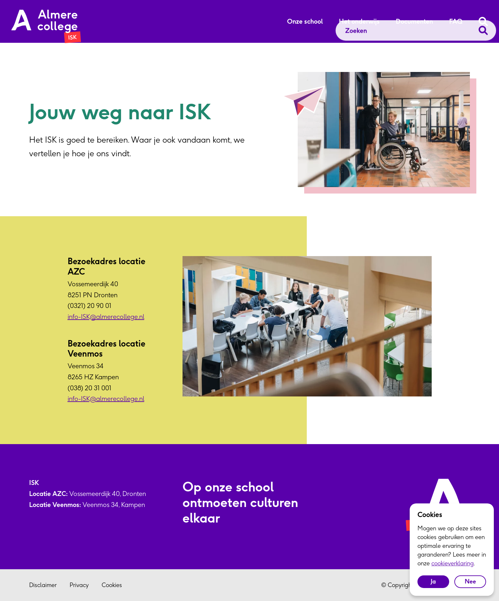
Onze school (305, 21)
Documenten (414, 21)
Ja (433, 581)
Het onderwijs (359, 21)
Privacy (79, 585)
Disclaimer (43, 585)
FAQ (455, 21)
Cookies (112, 585)
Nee (470, 581)
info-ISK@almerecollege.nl (106, 316)
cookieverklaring (452, 563)
